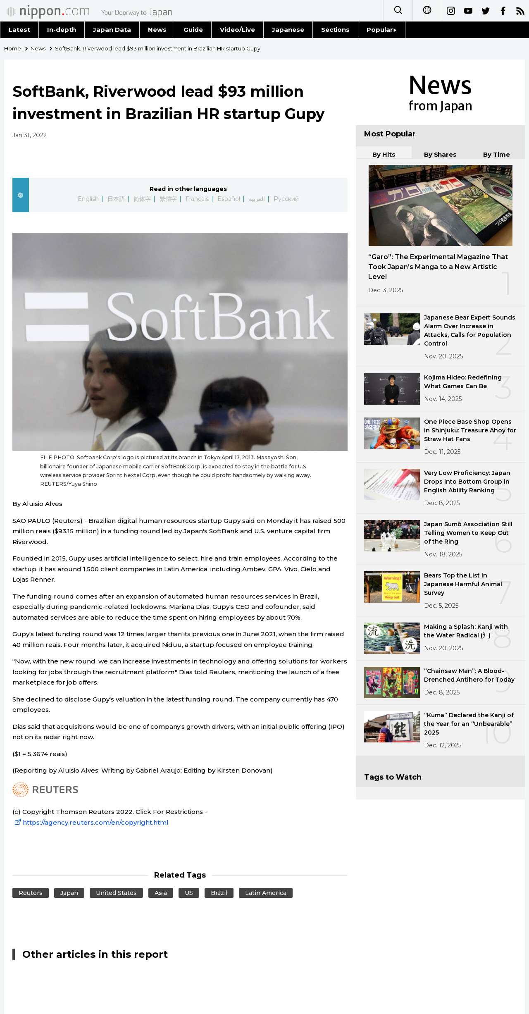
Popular (382, 29)
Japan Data (112, 29)
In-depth (61, 29)
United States (116, 893)
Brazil (219, 893)
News (157, 29)
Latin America (265, 893)
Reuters (31, 893)
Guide (193, 29)
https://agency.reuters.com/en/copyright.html (90, 822)
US (189, 893)
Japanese (288, 29)
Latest (19, 29)
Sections (335, 29)
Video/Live (237, 29)
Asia (161, 893)
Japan (69, 893)
